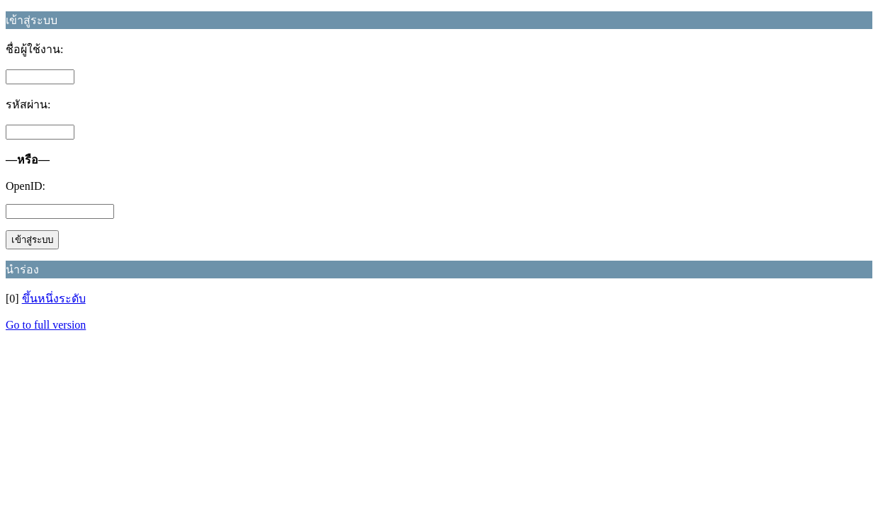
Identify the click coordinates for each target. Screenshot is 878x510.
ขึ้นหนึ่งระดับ (54, 299)
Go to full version (46, 325)
